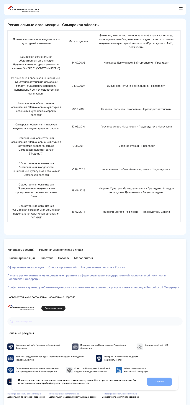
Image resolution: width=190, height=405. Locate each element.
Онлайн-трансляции (21, 258)
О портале (46, 258)
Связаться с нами (53, 308)
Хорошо (159, 381)
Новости (64, 258)
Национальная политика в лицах (61, 249)
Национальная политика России (103, 267)
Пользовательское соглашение (27, 296)
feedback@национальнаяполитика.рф (119, 394)
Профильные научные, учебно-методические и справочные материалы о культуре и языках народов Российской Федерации (93, 287)
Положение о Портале (61, 296)
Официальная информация (25, 267)
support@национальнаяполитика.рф (24, 394)
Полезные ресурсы (20, 333)
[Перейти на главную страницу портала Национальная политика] (20, 307)
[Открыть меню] (181, 9)
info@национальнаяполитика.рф (64, 394)
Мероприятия (83, 258)
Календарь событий (21, 249)
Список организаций (62, 267)
